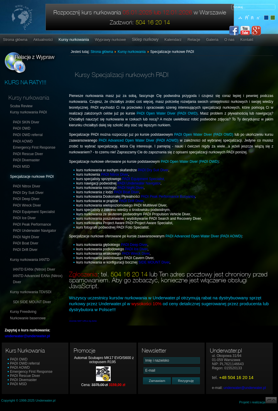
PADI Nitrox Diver (26, 186)
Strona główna (15, 39)
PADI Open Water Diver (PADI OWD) (167, 113)
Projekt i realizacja (258, 402)
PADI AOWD (23, 141)
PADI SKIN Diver (26, 122)
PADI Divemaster (26, 160)
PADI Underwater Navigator (34, 231)
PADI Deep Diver (26, 199)
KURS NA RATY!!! (25, 82)
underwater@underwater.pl (244, 388)
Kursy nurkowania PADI (28, 112)
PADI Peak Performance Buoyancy (168, 196)
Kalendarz (173, 39)
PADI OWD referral (28, 135)
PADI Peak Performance (32, 224)
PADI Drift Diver (25, 250)
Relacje (194, 39)
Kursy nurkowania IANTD (30, 260)
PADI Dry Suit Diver (28, 193)
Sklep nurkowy (145, 39)
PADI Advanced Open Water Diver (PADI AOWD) (138, 140)
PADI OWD (22, 128)
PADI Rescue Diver (28, 154)
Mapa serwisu (240, 21)
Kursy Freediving (23, 312)
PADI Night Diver (26, 237)
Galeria (212, 39)
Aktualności (43, 39)
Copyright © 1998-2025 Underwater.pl (28, 400)
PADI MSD (21, 167)
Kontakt (246, 39)
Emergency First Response (34, 147)
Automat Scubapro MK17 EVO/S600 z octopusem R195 (104, 360)
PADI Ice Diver (24, 218)
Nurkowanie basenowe (28, 318)
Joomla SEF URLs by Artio (83, 321)
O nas (229, 39)
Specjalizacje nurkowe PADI (32, 177)
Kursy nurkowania (74, 39)
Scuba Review (21, 106)
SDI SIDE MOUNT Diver (32, 302)
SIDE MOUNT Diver (153, 262)
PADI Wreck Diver (27, 205)
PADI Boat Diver (25, 243)
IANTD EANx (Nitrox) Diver (34, 269)
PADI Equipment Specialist (34, 212)
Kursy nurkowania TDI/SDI (30, 292)
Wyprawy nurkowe (110, 39)
